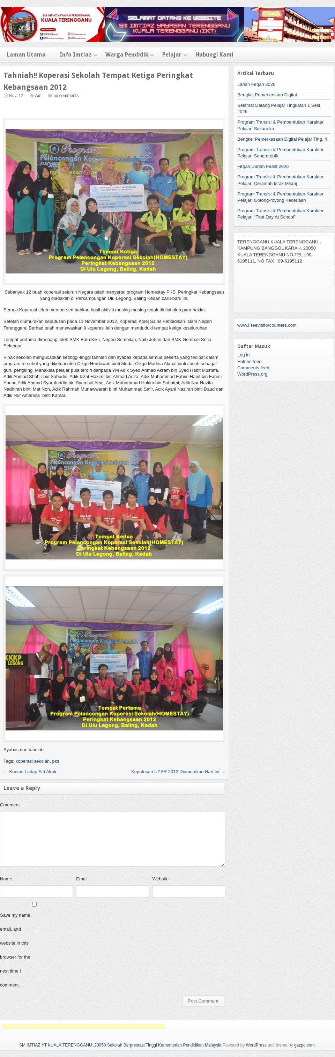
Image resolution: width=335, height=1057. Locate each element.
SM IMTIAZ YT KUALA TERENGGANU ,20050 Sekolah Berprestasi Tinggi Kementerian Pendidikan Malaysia (120, 1045)
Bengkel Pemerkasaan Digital (267, 94)
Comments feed (253, 367)
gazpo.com (304, 1045)
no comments (66, 95)
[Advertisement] (83, 1026)
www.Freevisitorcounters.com (267, 325)
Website (160, 878)
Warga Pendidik (126, 54)
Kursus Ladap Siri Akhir (30, 771)
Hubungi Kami (214, 54)
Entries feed (249, 361)
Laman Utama (26, 54)
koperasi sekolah (33, 761)
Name (6, 878)
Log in (243, 354)
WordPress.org (252, 374)
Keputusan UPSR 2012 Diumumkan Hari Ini (178, 771)
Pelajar (171, 54)
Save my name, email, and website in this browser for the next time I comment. (15, 950)
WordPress (256, 1045)
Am (38, 95)
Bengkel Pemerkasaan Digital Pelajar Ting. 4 (282, 139)
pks (55, 761)
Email (82, 878)
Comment (10, 804)
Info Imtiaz (75, 54)
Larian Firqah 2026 (256, 84)
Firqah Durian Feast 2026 (263, 166)
